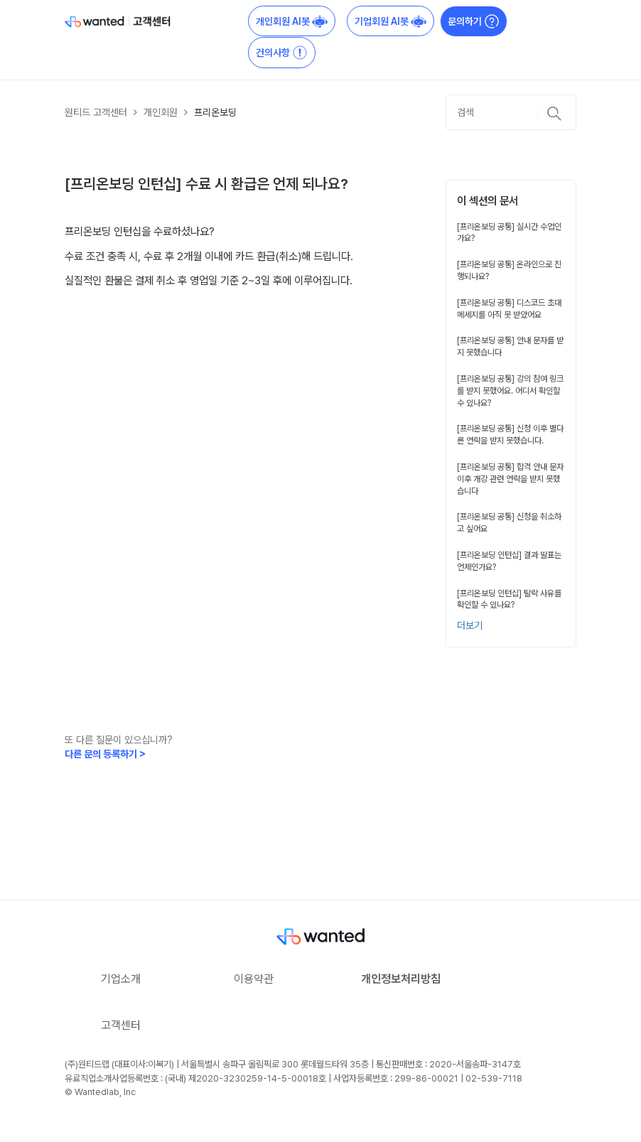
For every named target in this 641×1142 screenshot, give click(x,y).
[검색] (511, 112)
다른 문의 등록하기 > (105, 754)
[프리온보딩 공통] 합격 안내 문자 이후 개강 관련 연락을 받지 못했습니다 (510, 479)
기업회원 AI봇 (390, 21)
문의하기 (474, 21)
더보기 (470, 625)
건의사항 (282, 52)
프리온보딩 (215, 112)
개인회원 (161, 112)
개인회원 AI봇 (292, 21)
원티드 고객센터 (96, 112)
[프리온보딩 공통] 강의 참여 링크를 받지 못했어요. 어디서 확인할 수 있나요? (510, 391)
